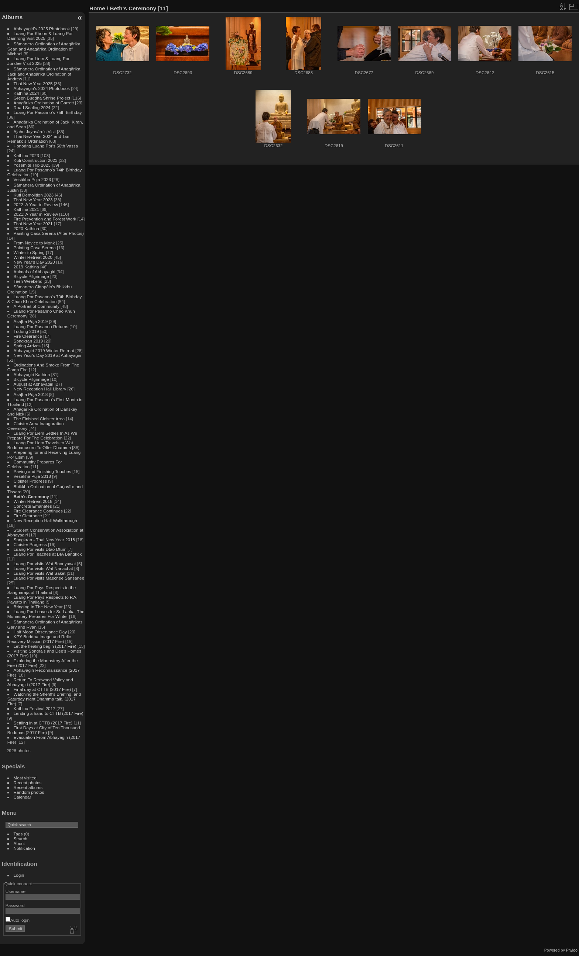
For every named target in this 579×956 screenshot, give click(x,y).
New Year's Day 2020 (34, 262)
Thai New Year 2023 (33, 199)
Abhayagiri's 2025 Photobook (42, 28)
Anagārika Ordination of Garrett (44, 102)
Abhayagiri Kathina (32, 374)
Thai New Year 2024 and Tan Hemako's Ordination (38, 138)
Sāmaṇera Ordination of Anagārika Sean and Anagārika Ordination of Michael (43, 48)
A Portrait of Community (36, 306)
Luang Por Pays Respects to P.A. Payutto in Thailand (42, 599)
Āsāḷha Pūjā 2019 (31, 321)
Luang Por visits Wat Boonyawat (45, 563)
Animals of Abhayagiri (34, 271)
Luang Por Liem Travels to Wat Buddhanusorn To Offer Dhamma (40, 445)
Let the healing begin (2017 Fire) (45, 646)
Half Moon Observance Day (40, 631)
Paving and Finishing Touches (42, 471)
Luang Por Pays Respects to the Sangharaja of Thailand (41, 590)
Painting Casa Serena (35, 247)
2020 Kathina (26, 228)
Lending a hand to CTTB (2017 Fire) (48, 713)
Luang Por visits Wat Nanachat (43, 568)
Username (15, 891)
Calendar (22, 797)
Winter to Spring (29, 252)
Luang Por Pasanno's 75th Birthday (48, 112)
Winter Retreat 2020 (33, 257)
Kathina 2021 (26, 209)
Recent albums (28, 787)
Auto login (18, 920)
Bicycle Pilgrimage (31, 276)
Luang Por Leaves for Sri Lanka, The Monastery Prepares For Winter (46, 614)
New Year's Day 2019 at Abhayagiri (47, 355)
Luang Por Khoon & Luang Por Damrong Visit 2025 (40, 36)
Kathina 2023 (26, 155)
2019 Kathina (26, 266)
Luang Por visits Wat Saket (40, 573)
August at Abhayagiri (34, 384)
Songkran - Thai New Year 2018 (44, 539)
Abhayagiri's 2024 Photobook (42, 88)
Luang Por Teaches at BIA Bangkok (48, 554)
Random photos (29, 792)
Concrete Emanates (33, 506)
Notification (24, 848)
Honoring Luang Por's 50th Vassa (46, 145)
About (19, 843)
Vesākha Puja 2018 (32, 476)
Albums (12, 17)
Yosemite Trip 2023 (32, 165)
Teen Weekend (28, 281)
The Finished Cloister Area (39, 418)
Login (19, 875)
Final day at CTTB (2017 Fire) (42, 689)
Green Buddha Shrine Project (42, 97)
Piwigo (572, 950)
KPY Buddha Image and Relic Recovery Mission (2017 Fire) (39, 639)
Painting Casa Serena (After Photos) (49, 233)
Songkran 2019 (28, 340)
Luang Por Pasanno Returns (41, 326)
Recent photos (28, 782)
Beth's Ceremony (31, 496)
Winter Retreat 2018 (33, 501)
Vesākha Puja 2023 (32, 179)
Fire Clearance (28, 336)
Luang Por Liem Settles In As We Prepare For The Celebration (42, 435)
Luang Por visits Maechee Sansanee (49, 578)
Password (15, 905)
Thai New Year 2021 (33, 223)
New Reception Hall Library (40, 388)
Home (97, 8)
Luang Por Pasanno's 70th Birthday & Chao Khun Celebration (44, 299)
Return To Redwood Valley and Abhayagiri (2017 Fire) (40, 682)
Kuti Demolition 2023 (34, 194)
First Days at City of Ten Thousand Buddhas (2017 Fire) (43, 730)
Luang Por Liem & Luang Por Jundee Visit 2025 (38, 61)
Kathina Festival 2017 (34, 708)
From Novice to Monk (34, 242)
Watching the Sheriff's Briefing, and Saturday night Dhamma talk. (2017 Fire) (44, 699)
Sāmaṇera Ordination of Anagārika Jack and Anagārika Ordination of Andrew (43, 73)
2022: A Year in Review (36, 204)
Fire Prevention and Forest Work (46, 218)
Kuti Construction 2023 (36, 160)
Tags (18, 833)
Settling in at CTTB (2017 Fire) (43, 722)
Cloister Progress (30, 481)
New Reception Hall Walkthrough (45, 520)
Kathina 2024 (26, 93)
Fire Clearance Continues (38, 510)
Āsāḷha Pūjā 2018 (31, 394)
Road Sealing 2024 (32, 107)
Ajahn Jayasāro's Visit (35, 131)
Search (20, 838)
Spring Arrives (27, 345)
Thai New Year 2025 (33, 83)
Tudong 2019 (26, 331)
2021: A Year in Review (36, 214)
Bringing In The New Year (38, 606)
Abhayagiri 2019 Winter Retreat (44, 350)
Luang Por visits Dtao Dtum (40, 549)
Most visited (25, 777)
